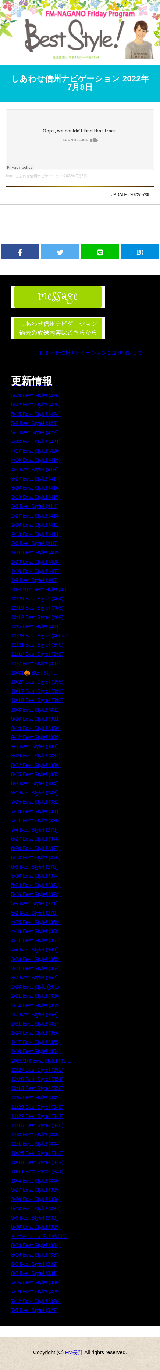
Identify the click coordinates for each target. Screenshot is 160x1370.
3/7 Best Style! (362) (34, 977)
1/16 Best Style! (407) (36, 571)
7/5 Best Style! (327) (34, 1310)
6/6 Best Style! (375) (34, 867)
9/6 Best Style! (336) (34, 1218)
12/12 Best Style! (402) (37, 617)
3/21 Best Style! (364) (36, 968)
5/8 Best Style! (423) (34, 423)
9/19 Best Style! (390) (36, 728)
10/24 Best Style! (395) (37, 682)
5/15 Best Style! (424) (36, 414)
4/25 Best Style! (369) (36, 922)
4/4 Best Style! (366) (34, 950)
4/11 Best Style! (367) (36, 940)
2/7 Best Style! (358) (34, 1015)
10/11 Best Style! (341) (37, 1171)
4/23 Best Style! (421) (36, 442)
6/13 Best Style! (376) (36, 858)
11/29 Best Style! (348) (37, 1107)
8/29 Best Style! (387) (36, 756)
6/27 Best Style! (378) (36, 839)
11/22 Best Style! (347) (37, 1116)
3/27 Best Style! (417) (36, 479)
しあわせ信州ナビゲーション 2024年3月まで (91, 353)
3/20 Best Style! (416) (36, 488)
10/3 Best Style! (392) (36, 710)
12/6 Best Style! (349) (36, 1097)
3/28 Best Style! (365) (36, 959)
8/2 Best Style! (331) (34, 1273)
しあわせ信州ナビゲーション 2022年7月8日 (80, 82)
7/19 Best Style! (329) (36, 1291)
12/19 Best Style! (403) (37, 608)
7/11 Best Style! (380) (36, 820)
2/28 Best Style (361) (35, 987)
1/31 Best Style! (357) (36, 1024)
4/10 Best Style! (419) (36, 460)
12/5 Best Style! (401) (36, 626)
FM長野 (74, 1352)
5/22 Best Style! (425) (36, 405)
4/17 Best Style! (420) (36, 451)
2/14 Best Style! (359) (36, 1005)
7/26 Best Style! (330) (36, 1282)
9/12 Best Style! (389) (36, 737)
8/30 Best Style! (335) (36, 1227)
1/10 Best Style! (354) (36, 1051)
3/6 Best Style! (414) (34, 506)
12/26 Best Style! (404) (37, 599)
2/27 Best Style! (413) (36, 516)
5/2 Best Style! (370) (34, 913)
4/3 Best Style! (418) (34, 469)
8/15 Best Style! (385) (36, 774)
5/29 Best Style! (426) (36, 395)
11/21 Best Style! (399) (37, 645)
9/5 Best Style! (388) (34, 746)
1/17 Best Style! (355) (36, 1042)
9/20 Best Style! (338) (36, 1199)
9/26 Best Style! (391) (36, 719)
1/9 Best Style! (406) (34, 580)
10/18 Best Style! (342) (37, 1162)
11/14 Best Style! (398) (37, 654)
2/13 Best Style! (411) (36, 534)
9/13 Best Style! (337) (36, 1209)
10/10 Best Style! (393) (37, 700)
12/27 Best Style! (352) (37, 1070)
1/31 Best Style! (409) (36, 552)
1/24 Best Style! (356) (36, 1033)
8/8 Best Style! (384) (34, 783)
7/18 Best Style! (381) (36, 811)
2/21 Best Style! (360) (36, 996)
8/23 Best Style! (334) (36, 1245)
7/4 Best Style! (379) (34, 830)
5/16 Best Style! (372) (36, 894)
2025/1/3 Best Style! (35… (41, 1061)
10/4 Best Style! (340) (36, 1181)
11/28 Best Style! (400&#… (42, 636)
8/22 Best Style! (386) (36, 765)
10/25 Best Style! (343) (37, 1153)
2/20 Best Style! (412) (36, 525)
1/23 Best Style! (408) (36, 562)
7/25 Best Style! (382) (36, 802)
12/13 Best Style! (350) (37, 1088)
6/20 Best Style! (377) (36, 848)
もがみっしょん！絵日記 (39, 1236)
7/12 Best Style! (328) (36, 1301)
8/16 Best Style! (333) (36, 1255)
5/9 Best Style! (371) (34, 903)
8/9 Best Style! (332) (34, 1264)
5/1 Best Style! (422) (34, 432)
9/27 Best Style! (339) (36, 1190)
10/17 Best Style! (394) (37, 691)
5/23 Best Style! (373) (36, 885)
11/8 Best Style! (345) (36, 1134)
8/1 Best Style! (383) (34, 793)
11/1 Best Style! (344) (36, 1144)
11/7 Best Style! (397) (36, 663)
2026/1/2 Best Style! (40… (41, 589)
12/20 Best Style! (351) (37, 1079)
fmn (9, 176)
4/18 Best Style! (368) (36, 931)
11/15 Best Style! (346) (37, 1125)
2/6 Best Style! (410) (34, 543)
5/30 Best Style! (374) (36, 876)
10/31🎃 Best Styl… (34, 673)
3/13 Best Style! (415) (36, 497)
